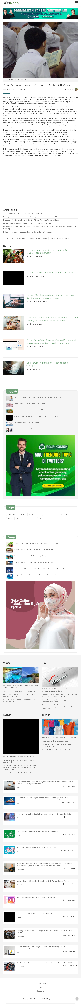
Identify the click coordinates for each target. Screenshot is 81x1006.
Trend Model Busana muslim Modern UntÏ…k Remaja (31, 429)
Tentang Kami (40, 983)
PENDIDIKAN (20, 80)
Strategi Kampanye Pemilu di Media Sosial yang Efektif (37, 847)
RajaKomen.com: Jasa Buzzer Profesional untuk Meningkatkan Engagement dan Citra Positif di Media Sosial (58, 707)
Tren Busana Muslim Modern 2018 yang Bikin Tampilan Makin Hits (57, 745)
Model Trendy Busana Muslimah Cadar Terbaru (57, 749)
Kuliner (45, 514)
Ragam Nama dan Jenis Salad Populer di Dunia (19, 756)
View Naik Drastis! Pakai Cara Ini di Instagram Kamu (36, 897)
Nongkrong (11, 514)
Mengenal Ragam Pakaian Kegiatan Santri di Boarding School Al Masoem (30, 223)
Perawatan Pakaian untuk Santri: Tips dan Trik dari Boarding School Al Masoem (32, 220)
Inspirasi (10, 518)
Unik (34, 518)
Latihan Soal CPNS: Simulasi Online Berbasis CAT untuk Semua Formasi (43, 881)
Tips (27, 256)
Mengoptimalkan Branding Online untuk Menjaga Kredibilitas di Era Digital (44, 814)
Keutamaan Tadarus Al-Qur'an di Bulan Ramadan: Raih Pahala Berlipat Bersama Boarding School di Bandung (39, 228)
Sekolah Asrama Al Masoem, (54, 97)
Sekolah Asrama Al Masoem (60, 238)
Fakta (40, 518)
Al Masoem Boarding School (13, 97)
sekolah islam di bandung (37, 238)
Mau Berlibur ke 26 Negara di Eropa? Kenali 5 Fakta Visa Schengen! (20, 700)
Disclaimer (40, 991)
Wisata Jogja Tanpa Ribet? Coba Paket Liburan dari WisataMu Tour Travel (20, 695)
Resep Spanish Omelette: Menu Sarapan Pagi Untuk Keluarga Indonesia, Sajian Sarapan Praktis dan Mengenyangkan (20, 767)
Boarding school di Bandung (14, 238)
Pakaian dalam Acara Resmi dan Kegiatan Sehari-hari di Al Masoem (27, 232)
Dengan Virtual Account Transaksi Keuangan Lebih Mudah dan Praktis (37, 397)
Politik (53, 514)
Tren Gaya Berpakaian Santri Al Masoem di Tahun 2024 (23, 214)
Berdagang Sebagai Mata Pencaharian (27, 422)
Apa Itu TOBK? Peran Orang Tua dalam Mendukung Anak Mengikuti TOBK (44, 963)
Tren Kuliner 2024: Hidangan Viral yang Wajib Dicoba (20, 772)
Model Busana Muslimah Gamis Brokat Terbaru (29, 403)
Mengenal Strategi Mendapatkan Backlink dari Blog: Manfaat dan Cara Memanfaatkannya (59, 695)
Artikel (40, 987)
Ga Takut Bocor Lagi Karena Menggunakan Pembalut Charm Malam (56, 700)
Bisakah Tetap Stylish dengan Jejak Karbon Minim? (59, 737)
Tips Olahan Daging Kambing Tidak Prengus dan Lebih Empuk (19, 761)
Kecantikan (22, 514)
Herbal (38, 514)
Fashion (18, 518)
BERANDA (9, 80)
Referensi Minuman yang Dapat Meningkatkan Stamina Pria (34, 549)
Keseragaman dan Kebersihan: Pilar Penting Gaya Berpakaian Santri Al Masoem (32, 217)
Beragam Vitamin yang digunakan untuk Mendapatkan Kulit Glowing (37, 543)
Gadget (60, 514)
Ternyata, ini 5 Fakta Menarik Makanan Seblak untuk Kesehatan (35, 410)
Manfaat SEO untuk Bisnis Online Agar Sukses (50, 272)
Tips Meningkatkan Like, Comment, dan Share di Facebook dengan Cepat (39, 568)
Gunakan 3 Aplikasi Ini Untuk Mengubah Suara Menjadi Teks (33, 562)
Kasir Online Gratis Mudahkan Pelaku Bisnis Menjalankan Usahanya (36, 416)
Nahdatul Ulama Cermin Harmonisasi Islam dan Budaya (37, 831)
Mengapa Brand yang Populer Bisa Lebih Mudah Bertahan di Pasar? (36, 575)
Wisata (31, 514)
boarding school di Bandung (27, 107)
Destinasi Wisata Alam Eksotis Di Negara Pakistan (19, 691)
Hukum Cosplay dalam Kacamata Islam (55, 741)
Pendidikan (29, 301)
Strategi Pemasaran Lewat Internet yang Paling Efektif (32, 556)
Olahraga (27, 518)
